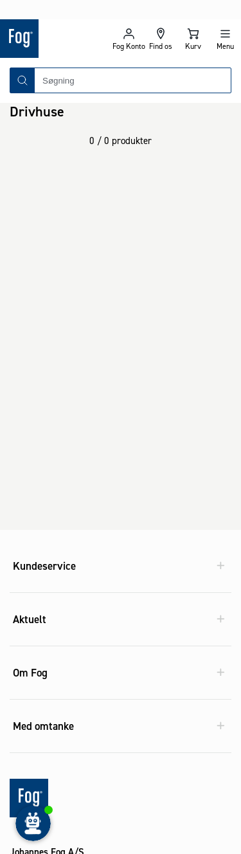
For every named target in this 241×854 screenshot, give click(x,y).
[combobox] (133, 61)
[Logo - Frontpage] (56, 19)
